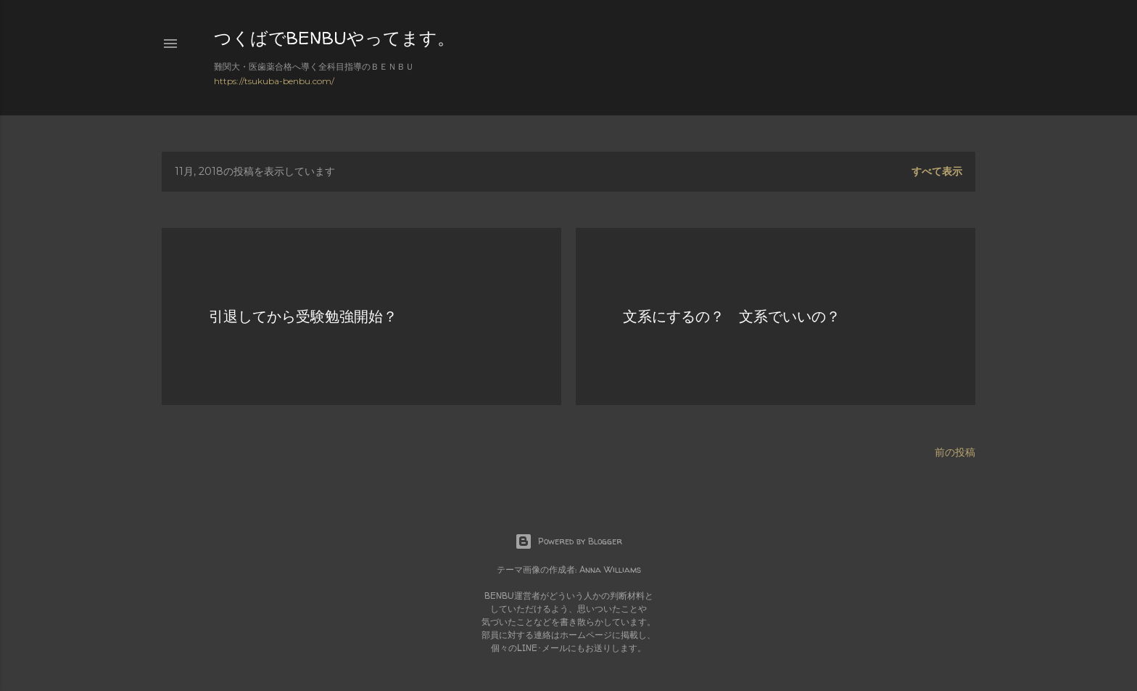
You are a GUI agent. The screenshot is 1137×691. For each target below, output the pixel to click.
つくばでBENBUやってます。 (334, 38)
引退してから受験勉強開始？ (303, 316)
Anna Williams (610, 569)
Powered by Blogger (568, 541)
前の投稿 (955, 452)
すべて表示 (936, 171)
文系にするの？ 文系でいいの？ (731, 316)
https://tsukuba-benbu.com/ (274, 80)
